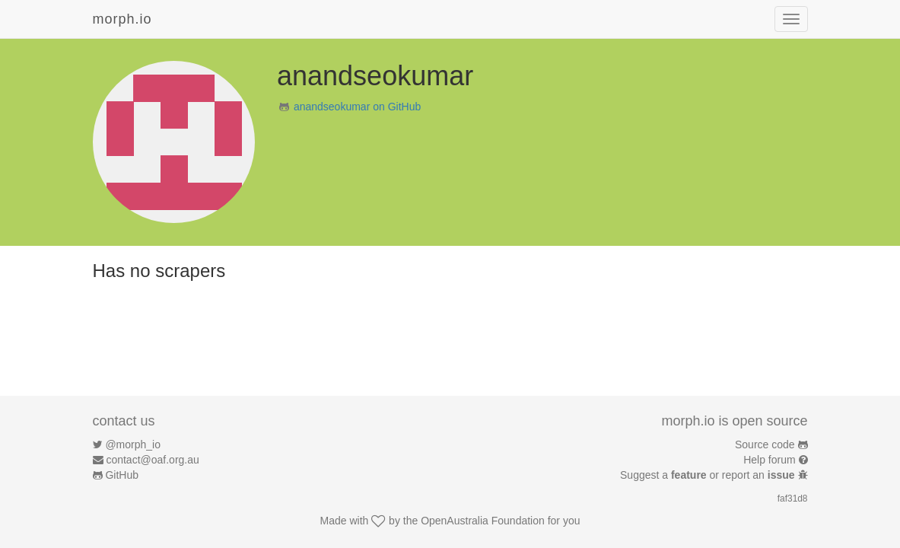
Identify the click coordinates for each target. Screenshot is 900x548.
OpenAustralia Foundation (483, 521)
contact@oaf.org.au (152, 460)
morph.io (122, 19)
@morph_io (133, 444)
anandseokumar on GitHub (357, 106)
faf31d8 (793, 498)
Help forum (769, 460)
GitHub (121, 475)
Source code (765, 444)
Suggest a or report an (708, 475)
